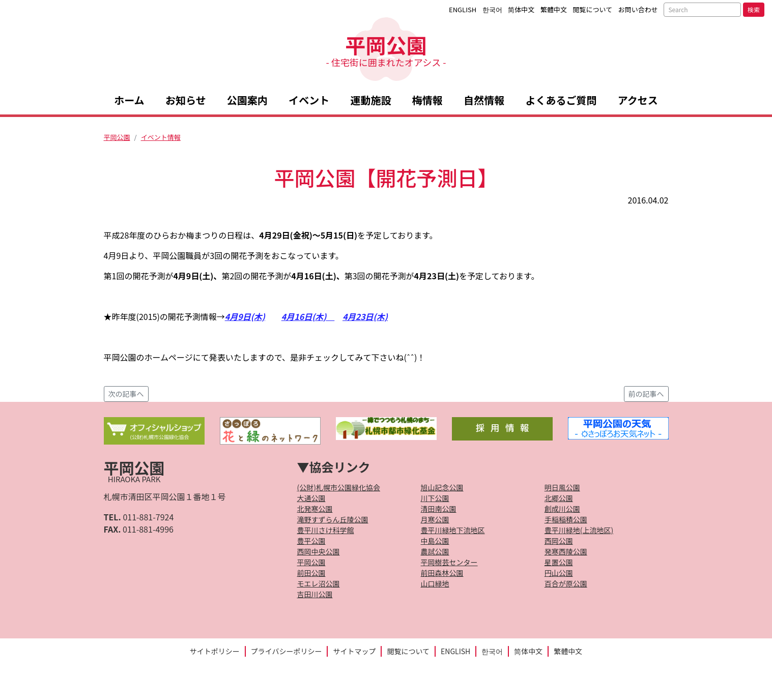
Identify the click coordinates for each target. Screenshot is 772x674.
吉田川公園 (315, 594)
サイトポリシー (215, 651)
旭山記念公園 (442, 487)
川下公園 (435, 498)
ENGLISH (462, 9)
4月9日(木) (245, 316)
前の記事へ (646, 394)
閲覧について (593, 9)
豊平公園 (311, 541)
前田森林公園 (442, 573)
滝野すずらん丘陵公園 (332, 519)
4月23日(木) (364, 316)
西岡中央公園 (318, 551)
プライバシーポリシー (286, 651)
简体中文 (521, 9)
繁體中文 (553, 9)
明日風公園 (562, 487)
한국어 (492, 9)
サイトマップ (354, 651)
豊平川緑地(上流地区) (579, 530)
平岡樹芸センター (449, 562)
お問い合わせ (638, 9)
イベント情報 (161, 137)
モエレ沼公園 (318, 583)
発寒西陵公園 (566, 551)
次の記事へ (126, 394)
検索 (754, 9)
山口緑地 (435, 583)
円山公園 (559, 573)
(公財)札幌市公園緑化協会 (338, 487)
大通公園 (311, 498)
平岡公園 (386, 49)
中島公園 (435, 541)
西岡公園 (559, 541)
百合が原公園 (566, 583)
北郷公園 (559, 498)
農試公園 (435, 551)
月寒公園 (435, 519)
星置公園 (559, 562)
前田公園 (311, 573)
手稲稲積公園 (566, 519)
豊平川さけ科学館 (325, 530)
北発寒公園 (315, 509)
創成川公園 (562, 509)
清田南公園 (438, 509)
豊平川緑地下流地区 (453, 530)
